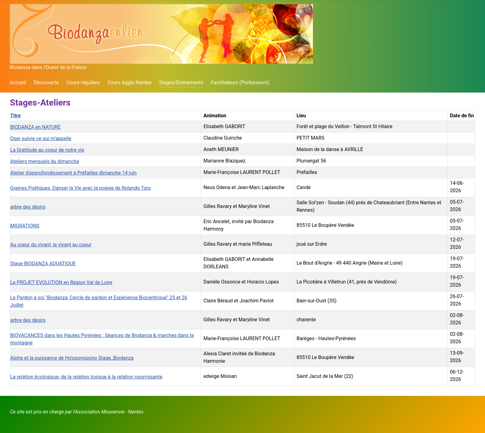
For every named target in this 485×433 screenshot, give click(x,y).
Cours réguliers (83, 82)
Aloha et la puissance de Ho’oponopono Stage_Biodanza (72, 358)
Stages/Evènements (181, 82)
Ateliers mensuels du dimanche (44, 161)
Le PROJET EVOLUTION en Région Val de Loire (61, 282)
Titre (15, 116)
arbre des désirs (27, 207)
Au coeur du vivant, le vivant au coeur (50, 245)
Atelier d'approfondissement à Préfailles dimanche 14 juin (73, 173)
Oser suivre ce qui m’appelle (40, 138)
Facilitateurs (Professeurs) (240, 82)
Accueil (18, 82)
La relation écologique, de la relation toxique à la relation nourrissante (86, 377)
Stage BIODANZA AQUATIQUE (43, 263)
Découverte (46, 82)
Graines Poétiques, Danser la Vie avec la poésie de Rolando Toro (80, 188)
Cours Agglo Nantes (129, 82)
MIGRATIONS (24, 226)
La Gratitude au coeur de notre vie (47, 150)
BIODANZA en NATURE (35, 127)
